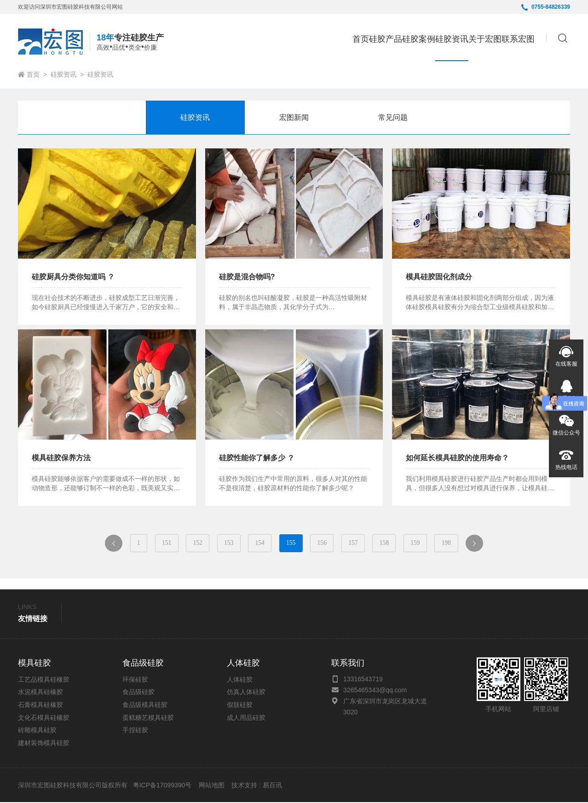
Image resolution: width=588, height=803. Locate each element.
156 (324, 543)
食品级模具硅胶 (144, 705)
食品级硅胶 (138, 692)
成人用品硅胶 (246, 718)
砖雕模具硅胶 (37, 731)
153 (223, 543)
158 (393, 543)
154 (257, 543)
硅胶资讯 (63, 74)
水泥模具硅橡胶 (40, 692)
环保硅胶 (135, 680)
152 (189, 543)
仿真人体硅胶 (246, 692)
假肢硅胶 (240, 705)
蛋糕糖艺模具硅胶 (148, 718)
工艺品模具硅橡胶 (43, 680)
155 (291, 543)
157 (358, 543)
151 (155, 543)
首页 (288, 39)
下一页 (495, 546)
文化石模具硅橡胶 (43, 718)
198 (460, 543)
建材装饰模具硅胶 (43, 743)
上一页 (100, 546)
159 (427, 543)
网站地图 (212, 786)
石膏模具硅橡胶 (40, 705)
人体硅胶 (240, 680)
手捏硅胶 (135, 731)
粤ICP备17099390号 (161, 786)
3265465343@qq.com (375, 691)
